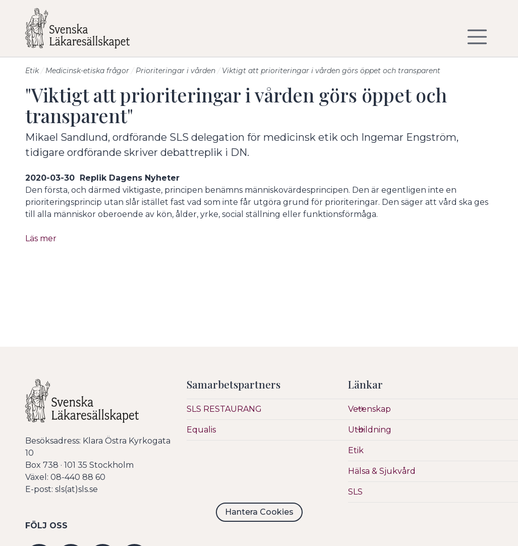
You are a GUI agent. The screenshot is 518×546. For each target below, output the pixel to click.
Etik (32, 70)
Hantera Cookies (259, 512)
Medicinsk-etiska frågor (87, 70)
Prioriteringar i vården (175, 70)
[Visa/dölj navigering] (477, 37)
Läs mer (40, 238)
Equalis (201, 429)
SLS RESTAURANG (224, 409)
